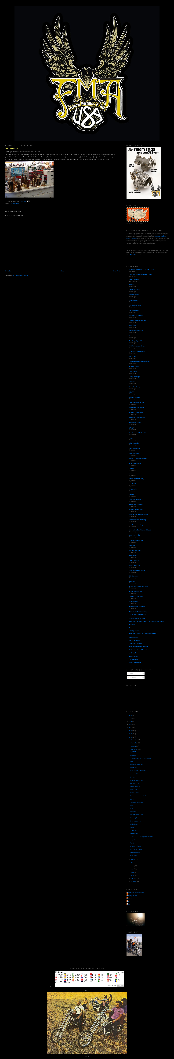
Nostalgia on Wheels (136, 315)
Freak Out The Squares (137, 351)
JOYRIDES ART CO (136, 366)
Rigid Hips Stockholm (136, 407)
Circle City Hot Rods (136, 596)
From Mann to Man (136, 815)
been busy (133, 855)
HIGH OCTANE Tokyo (137, 479)
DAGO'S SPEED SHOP (137, 571)
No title (132, 777)
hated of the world (135, 484)
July (132, 863)
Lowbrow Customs (135, 643)
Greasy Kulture (134, 310)
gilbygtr (131, 428)
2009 (130, 737)
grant (128, 901)
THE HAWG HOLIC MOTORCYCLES (142, 634)
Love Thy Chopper (135, 387)
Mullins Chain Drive (136, 412)
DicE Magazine (134, 443)
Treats (132, 843)
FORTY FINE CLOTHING (135, 893)
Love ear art (133, 371)
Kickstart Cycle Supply (137, 417)
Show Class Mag (134, 448)
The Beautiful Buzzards (137, 606)
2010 (130, 734)
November (134, 743)
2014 (130, 721)
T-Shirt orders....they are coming (140, 758)
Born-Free (15, 203)
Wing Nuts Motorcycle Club (138, 586)
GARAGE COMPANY (136, 499)
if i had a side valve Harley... (139, 796)
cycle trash (132, 653)
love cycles (132, 356)
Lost (131, 761)
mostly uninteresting (136, 525)
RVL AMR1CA (134, 561)
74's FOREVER (134, 566)
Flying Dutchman (135, 662)
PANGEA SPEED (135, 305)
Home (62, 271)
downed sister (134, 774)
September (134, 749)
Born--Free (133, 789)
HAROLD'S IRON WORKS (138, 514)
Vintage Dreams (134, 397)
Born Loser (133, 336)
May (132, 869)
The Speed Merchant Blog (138, 612)
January (133, 881)
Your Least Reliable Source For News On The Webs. (146, 621)
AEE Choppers (134, 279)
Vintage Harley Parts (136, 509)
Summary (133, 767)
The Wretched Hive (135, 591)
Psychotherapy (135, 786)
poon (128, 904)
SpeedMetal (133, 555)
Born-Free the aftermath (138, 771)
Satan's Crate (133, 637)
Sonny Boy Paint (134, 535)
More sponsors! (135, 852)
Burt (131, 805)
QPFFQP (133, 752)
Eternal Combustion (136, 540)
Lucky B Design (134, 377)
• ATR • (131, 438)
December (134, 740)
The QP (129, 898)
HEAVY (131, 392)
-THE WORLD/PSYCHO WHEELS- (141, 269)
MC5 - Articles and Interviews (139, 650)
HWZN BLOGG (134, 290)
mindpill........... (134, 545)
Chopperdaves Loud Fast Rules (139, 361)
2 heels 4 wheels (135, 846)
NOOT (131, 285)
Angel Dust (134, 830)
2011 (130, 731)
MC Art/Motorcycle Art (137, 346)
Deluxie (131, 468)
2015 (130, 718)
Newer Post (8, 271)
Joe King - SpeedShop (136, 341)
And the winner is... (13, 148)
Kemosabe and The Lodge (138, 520)
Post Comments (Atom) (20, 275)
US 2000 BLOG (134, 295)
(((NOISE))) (133, 489)
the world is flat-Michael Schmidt (140, 530)
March (133, 875)
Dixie (131, 474)
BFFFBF (133, 755)
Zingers (132, 827)
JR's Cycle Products (136, 504)
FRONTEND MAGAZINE (138, 458)
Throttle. (132, 624)
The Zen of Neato (135, 423)
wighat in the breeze (136, 840)
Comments (132, 678)
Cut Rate (132, 581)
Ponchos (133, 811)
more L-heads (134, 793)
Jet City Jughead (132, 896)
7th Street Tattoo (134, 640)
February (134, 878)
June (132, 866)
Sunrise (131, 494)
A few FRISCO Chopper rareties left (141, 837)
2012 (130, 727)
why (131, 808)
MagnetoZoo (133, 300)
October (133, 746)
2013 (130, 724)
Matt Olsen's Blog (135, 463)
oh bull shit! (134, 824)
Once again (134, 818)
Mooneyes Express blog (137, 618)
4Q (130, 627)
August (133, 859)
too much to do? (135, 783)
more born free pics (136, 764)
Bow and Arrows (135, 821)
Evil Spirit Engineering (137, 402)
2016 (130, 715)
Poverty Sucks (134, 631)
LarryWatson (133, 659)
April (132, 872)
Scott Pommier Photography (138, 646)
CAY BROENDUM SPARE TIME (140, 274)
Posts (130, 673)
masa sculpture (134, 453)
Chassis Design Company (137, 320)
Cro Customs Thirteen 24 (137, 433)
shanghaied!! (133, 601)
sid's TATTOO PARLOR (137, 615)
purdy (132, 799)
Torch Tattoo (133, 656)
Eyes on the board (136, 849)
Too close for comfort (137, 802)
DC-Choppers (133, 576)
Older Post (116, 271)
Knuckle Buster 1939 (136, 330)
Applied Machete (135, 550)
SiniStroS (132, 382)
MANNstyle (134, 833)
